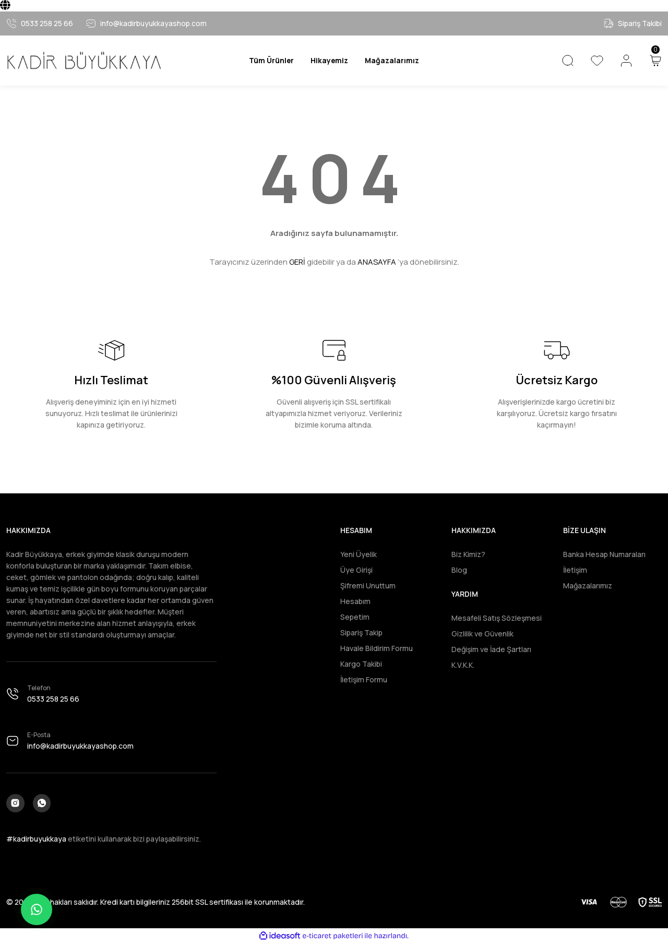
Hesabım (355, 601)
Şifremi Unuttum (368, 585)
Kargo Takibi (361, 664)
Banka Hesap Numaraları (604, 554)
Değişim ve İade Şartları (491, 649)
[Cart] (655, 60)
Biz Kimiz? (468, 554)
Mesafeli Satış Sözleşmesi (496, 618)
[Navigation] (266, 61)
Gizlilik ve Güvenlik (482, 633)
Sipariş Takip (361, 632)
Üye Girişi (356, 570)
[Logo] (83, 60)
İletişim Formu (363, 679)
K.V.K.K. (462, 665)
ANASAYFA (376, 261)
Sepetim (354, 617)
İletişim (575, 570)
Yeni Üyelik (358, 554)
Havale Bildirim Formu (376, 648)
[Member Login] (626, 60)
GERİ (297, 261)
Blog (459, 570)
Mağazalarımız (587, 585)
